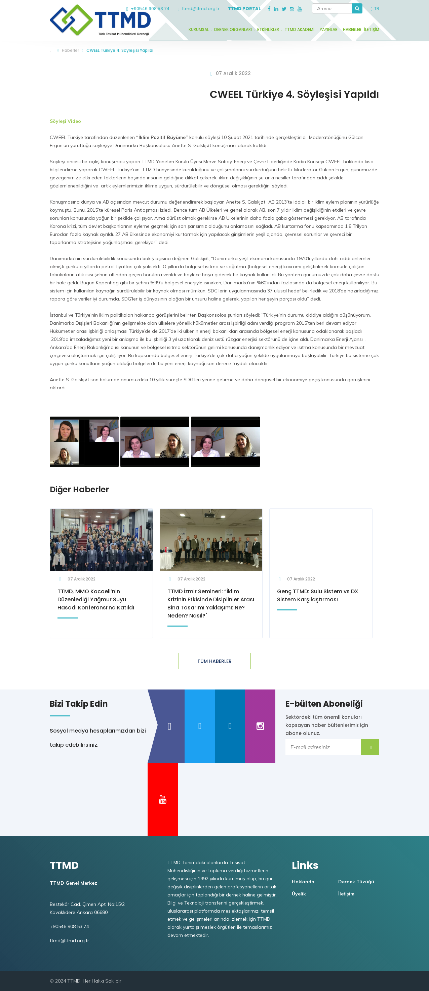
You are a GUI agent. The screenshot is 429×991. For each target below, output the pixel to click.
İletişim (371, 29)
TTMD (52, 50)
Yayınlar (329, 29)
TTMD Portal (244, 8)
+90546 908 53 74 (147, 8)
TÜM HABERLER (214, 661)
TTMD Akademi (299, 29)
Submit (370, 747)
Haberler (352, 29)
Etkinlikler (268, 29)
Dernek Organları (233, 29)
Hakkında (303, 882)
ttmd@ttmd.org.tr (198, 8)
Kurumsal (199, 29)
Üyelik (299, 894)
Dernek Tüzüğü (356, 882)
